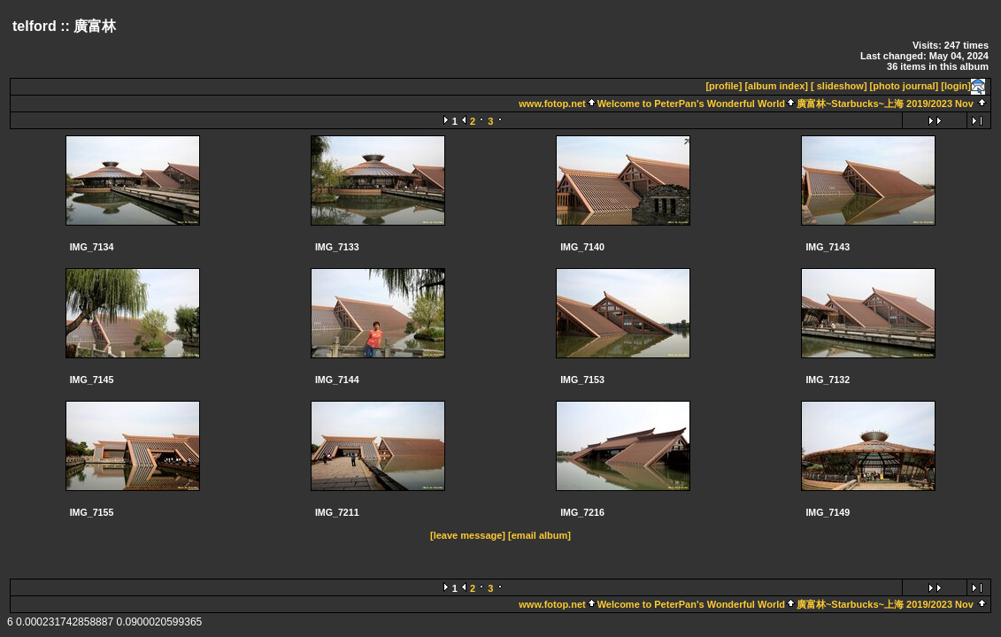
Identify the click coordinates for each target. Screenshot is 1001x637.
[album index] (776, 86)
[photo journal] (904, 86)
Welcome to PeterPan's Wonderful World (691, 103)
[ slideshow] (839, 86)
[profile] (723, 86)
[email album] (539, 535)
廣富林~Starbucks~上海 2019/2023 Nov (885, 103)
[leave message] (467, 535)
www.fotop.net (552, 103)
